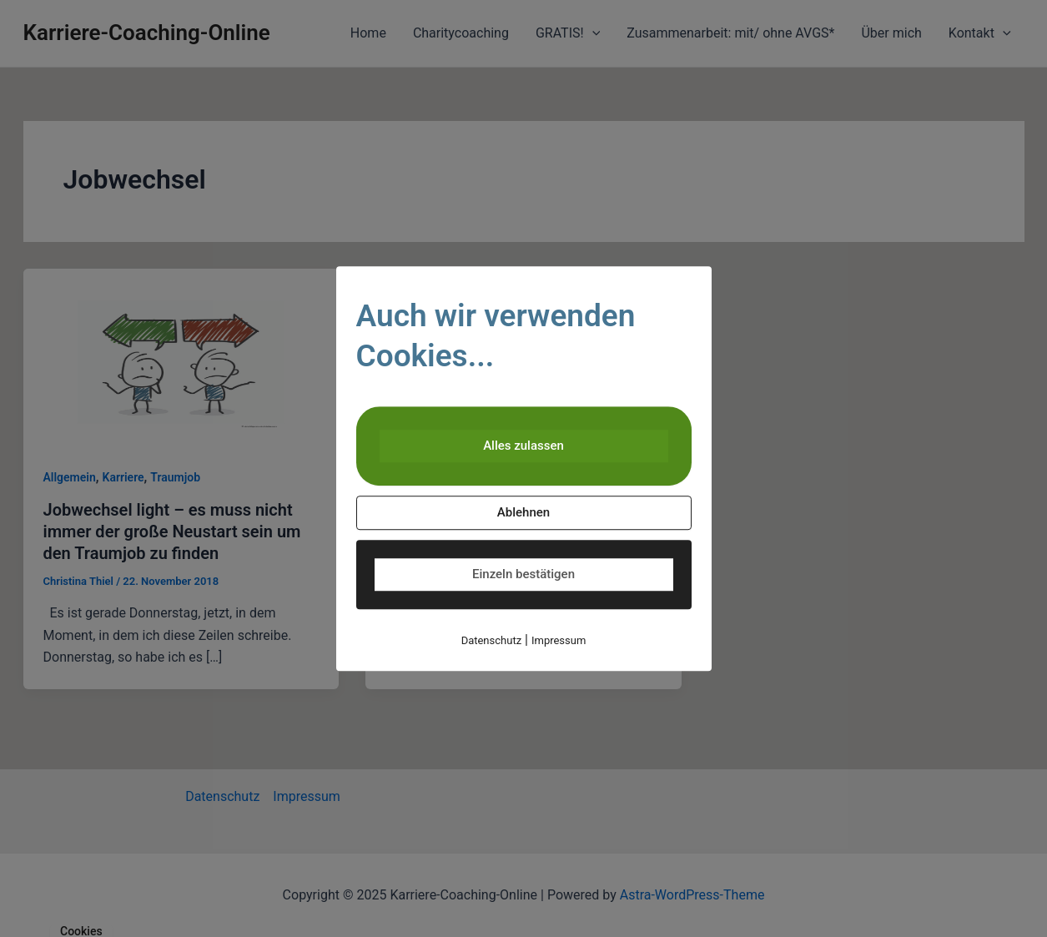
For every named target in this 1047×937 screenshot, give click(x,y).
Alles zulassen (523, 445)
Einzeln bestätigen (523, 574)
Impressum (558, 640)
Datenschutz (491, 640)
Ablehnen (523, 512)
